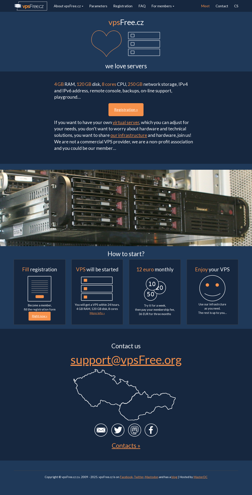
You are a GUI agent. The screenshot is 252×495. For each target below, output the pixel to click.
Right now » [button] (39, 316)
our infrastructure (128, 135)
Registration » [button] (126, 109)
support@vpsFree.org (126, 359)
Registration (122, 6)
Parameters (98, 6)
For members (162, 6)
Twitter (139, 477)
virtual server (126, 122)
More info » (97, 313)
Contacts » (126, 445)
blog (174, 477)
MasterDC (201, 477)
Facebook (126, 477)
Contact (222, 6)
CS (236, 6)
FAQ (141, 6)
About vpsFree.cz (68, 6)
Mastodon (151, 477)
